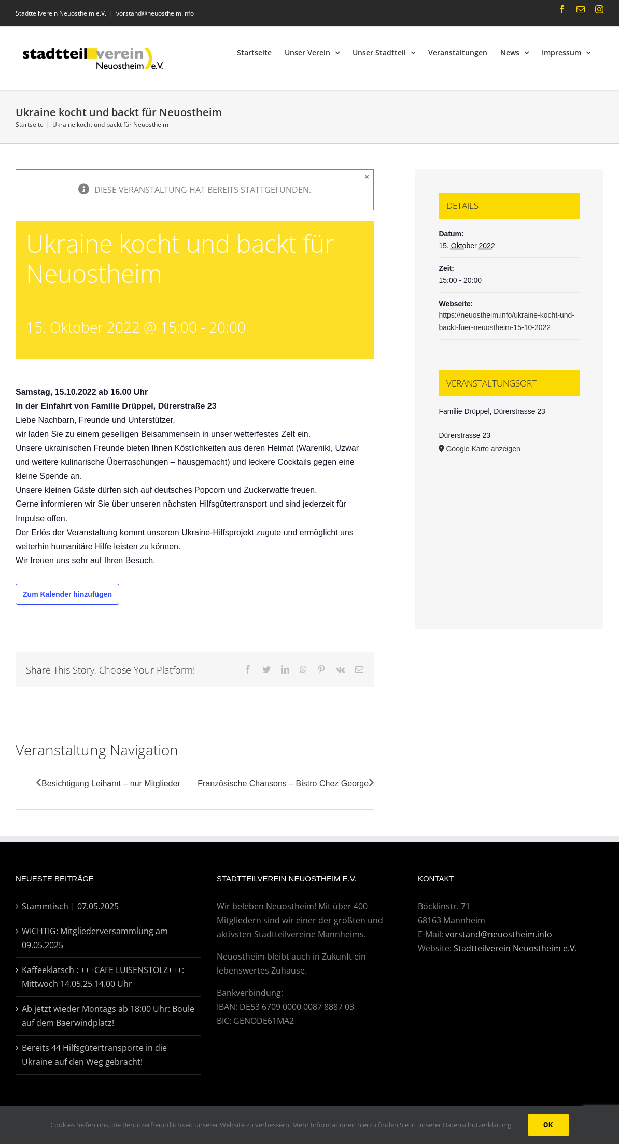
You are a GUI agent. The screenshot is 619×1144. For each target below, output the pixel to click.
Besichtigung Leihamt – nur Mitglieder (110, 783)
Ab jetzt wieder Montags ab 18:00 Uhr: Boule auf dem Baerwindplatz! (108, 1015)
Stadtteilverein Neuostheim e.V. (515, 948)
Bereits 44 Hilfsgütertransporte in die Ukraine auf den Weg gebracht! (94, 1054)
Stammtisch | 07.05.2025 (70, 906)
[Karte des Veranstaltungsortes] (509, 523)
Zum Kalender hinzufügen (67, 594)
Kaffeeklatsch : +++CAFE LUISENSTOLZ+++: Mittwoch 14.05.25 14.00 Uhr (103, 977)
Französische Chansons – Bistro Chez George (283, 783)
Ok (548, 1124)
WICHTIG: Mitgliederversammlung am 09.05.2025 (95, 938)
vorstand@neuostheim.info (155, 13)
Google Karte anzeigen (483, 449)
